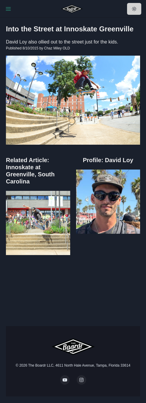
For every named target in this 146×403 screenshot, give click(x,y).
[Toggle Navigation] (8, 9)
